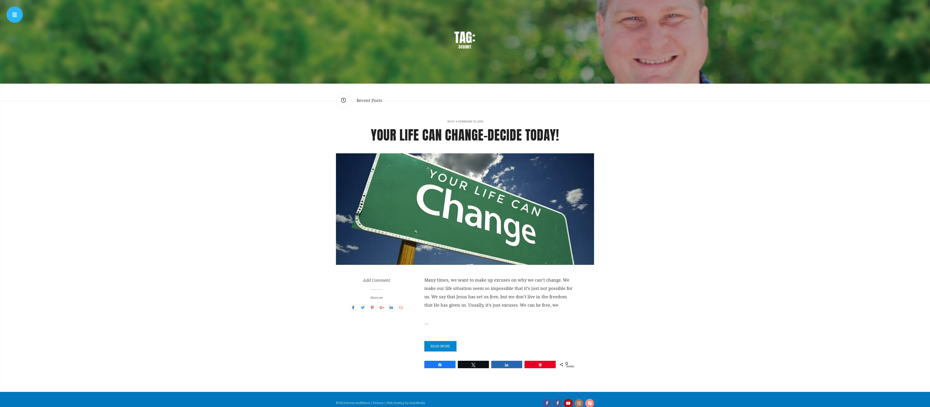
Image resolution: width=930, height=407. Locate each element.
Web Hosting (396, 403)
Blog (451, 121)
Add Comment (376, 280)
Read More (440, 346)
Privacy (378, 403)
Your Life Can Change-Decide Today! (465, 135)
